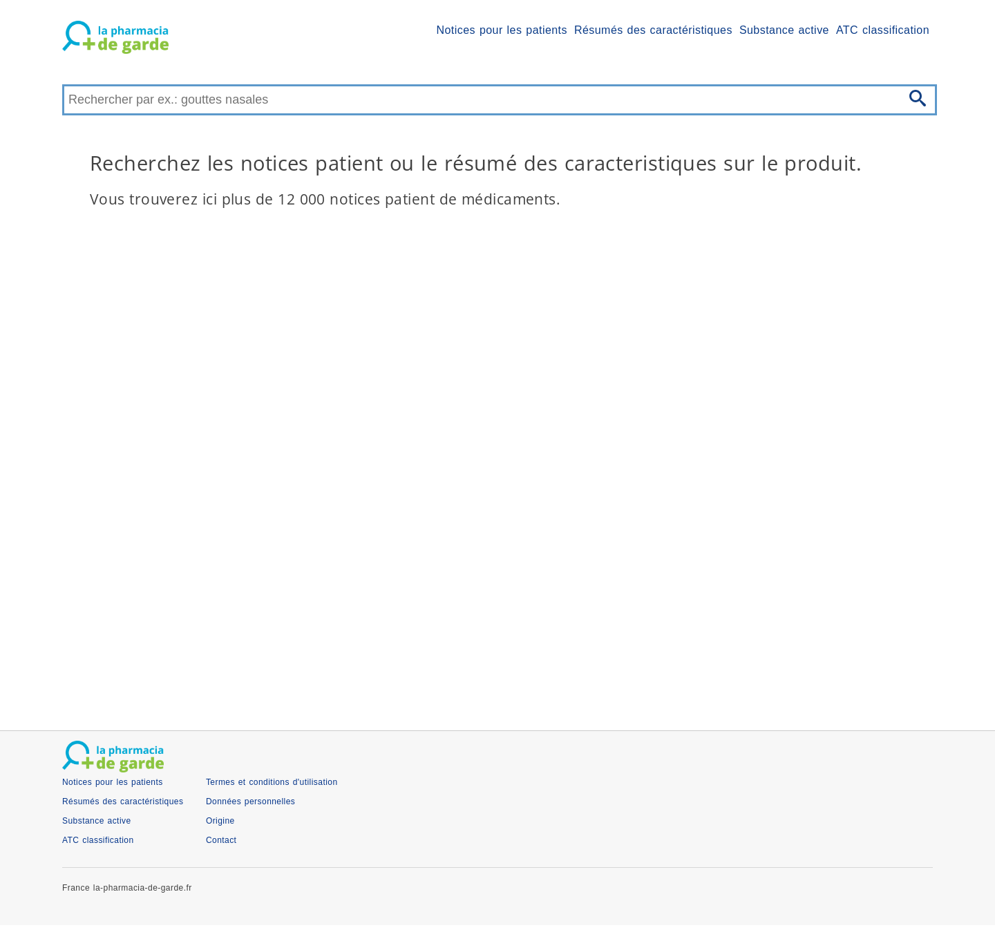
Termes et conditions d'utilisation (272, 782)
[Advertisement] (476, 599)
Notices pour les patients (502, 30)
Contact (221, 840)
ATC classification (882, 30)
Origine (220, 821)
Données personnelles (250, 801)
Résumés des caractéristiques (653, 30)
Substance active (784, 30)
